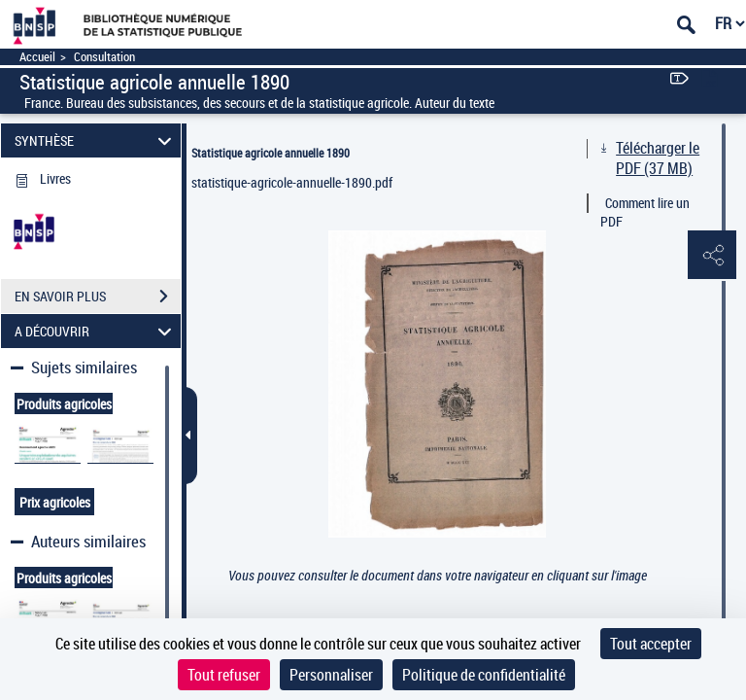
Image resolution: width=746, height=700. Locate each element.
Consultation (104, 57)
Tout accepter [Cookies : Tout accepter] (651, 643)
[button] (712, 255)
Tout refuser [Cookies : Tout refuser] (223, 674)
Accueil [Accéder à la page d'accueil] (37, 57)
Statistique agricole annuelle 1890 (270, 152)
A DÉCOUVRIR (96, 331)
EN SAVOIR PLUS (98, 296)
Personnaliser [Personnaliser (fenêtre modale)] (331, 674)
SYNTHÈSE (96, 140)
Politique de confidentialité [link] (483, 674)
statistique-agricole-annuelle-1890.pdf (291, 182)
